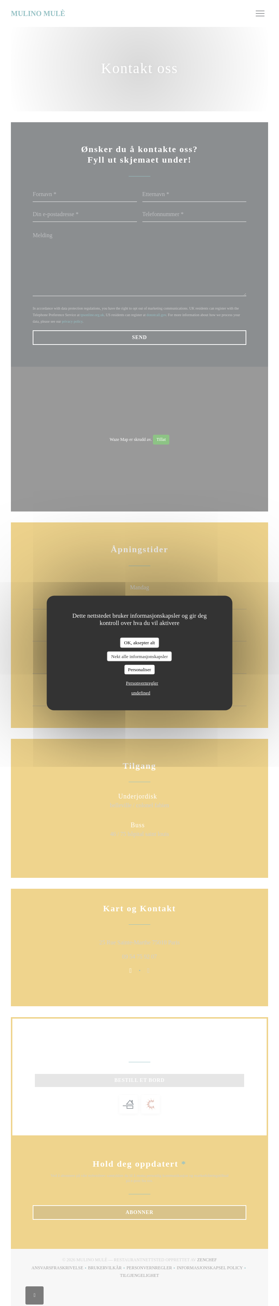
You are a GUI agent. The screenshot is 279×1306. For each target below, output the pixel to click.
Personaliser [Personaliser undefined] (139, 669)
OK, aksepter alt (139, 642)
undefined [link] (141, 692)
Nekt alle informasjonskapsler (139, 656)
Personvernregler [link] (142, 682)
